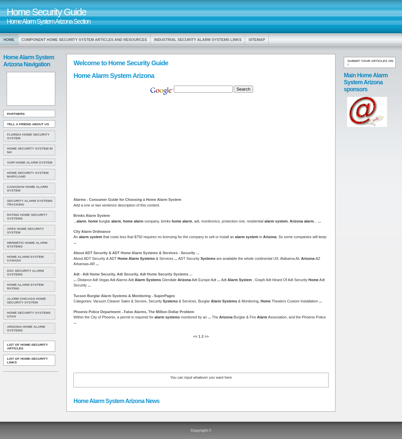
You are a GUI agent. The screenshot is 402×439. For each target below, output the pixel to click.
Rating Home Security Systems (27, 216)
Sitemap (256, 40)
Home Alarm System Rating (25, 286)
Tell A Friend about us (28, 124)
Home (9, 40)
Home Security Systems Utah (29, 314)
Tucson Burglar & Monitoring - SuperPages (124, 296)
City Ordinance (91, 231)
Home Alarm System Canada (25, 258)
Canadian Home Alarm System (27, 188)
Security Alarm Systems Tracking (30, 202)
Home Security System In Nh (30, 150)
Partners (16, 114)
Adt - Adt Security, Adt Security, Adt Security (133, 274)
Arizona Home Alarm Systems (26, 328)
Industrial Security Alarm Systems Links (197, 40)
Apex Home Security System (25, 230)
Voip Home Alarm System (30, 162)
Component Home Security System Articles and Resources (84, 40)
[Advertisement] (30, 89)
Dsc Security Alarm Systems (25, 272)
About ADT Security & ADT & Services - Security (136, 253)
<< (196, 336)
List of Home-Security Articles (27, 346)
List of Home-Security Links (27, 360)
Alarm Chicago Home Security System (26, 300)
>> (206, 336)
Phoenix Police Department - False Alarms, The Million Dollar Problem (133, 312)
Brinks (91, 216)
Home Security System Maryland (28, 174)
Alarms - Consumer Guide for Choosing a (127, 200)
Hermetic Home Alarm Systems (27, 244)
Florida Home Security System (28, 136)
